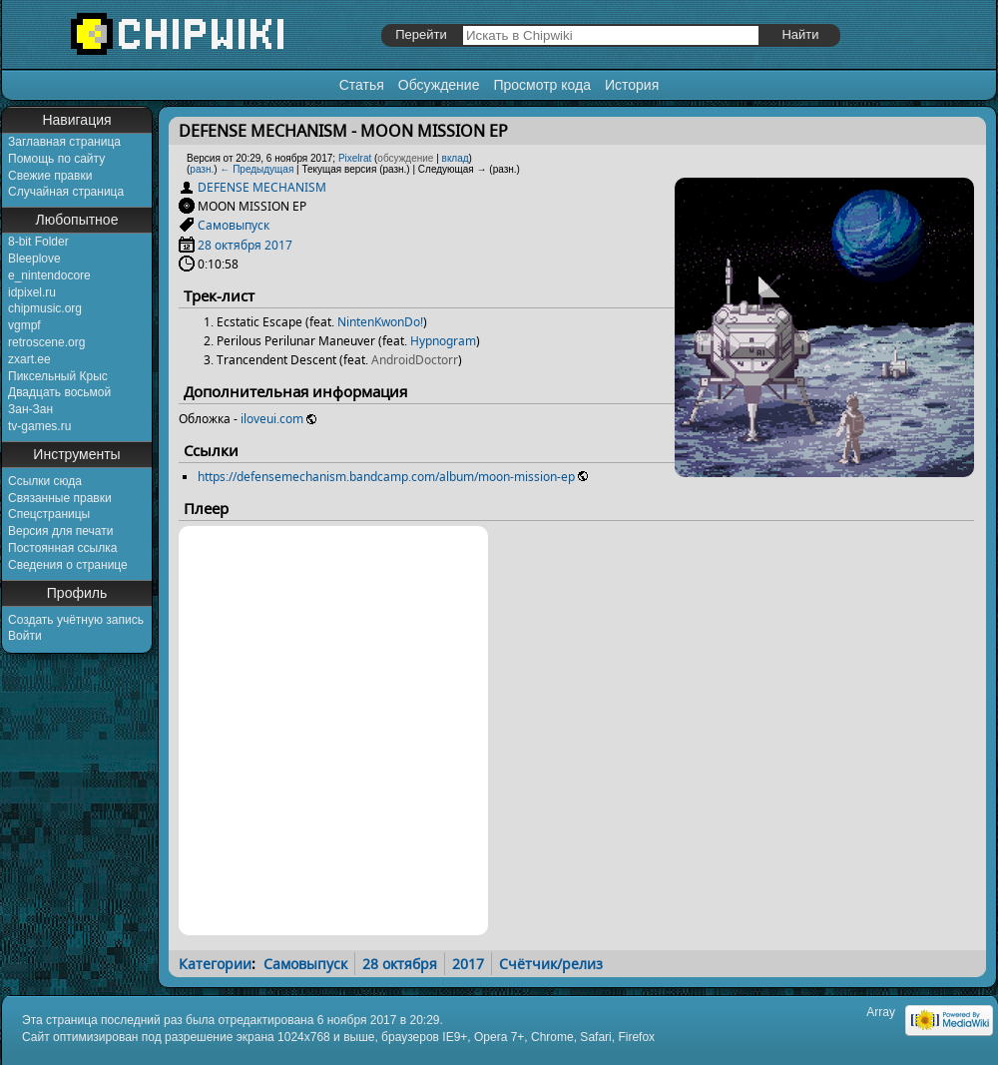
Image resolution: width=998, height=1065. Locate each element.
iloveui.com (272, 418)
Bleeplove (34, 259)
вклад (455, 158)
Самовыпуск (233, 225)
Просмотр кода (542, 85)
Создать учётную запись (76, 620)
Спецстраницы (49, 514)
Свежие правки (50, 176)
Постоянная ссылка (62, 548)
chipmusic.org (45, 308)
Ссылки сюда (45, 481)
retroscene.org (46, 342)
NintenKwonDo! (380, 321)
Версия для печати (60, 531)
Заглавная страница (64, 142)
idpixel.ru (32, 292)
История (632, 85)
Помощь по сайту (56, 159)
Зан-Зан (30, 409)
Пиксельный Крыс (58, 376)
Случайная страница (66, 192)
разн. (202, 169)
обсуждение (405, 158)
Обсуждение (439, 85)
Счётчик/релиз (551, 963)
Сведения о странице (68, 565)
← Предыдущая (256, 169)
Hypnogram (443, 340)
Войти (25, 636)
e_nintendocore (49, 275)
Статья (361, 85)
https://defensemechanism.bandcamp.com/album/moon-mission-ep (386, 476)
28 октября (229, 245)
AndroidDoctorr (414, 359)
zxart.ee (29, 359)
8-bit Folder (38, 242)
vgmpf (24, 325)
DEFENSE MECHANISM (262, 187)
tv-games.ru (39, 426)
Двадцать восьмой (59, 392)
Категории (215, 963)
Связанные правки (60, 498)
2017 (278, 245)
